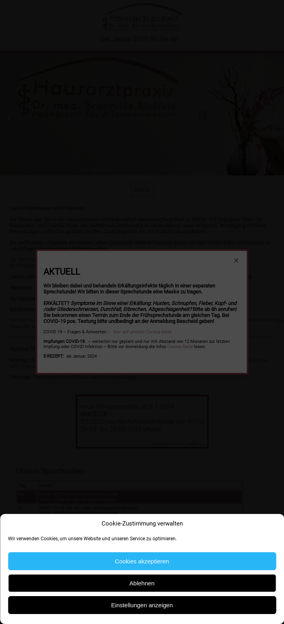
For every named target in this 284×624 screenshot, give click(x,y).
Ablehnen (142, 583)
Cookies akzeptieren (142, 561)
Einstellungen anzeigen (142, 605)
